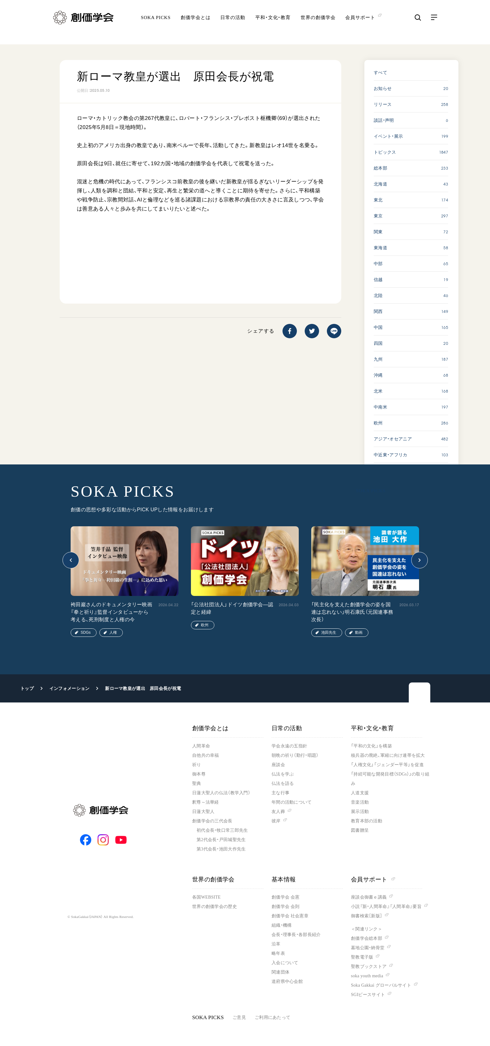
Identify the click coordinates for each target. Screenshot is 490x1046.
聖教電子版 (362, 957)
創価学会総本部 (366, 938)
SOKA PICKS (156, 23)
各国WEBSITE (206, 897)
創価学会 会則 (285, 906)
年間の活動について (292, 802)
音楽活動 (360, 802)
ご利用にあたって (272, 1017)
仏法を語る (283, 783)
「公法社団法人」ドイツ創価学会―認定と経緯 (232, 608)
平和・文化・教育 (273, 23)
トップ (27, 688)
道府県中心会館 (287, 981)
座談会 (278, 764)
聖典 (196, 783)
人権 (113, 632)
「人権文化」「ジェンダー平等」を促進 (387, 764)
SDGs (86, 632)
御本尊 (199, 774)
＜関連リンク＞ (366, 929)
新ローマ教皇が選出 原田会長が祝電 (143, 688)
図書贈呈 (360, 830)
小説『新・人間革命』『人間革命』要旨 (386, 906)
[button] (70, 560)
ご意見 (239, 1017)
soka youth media (367, 976)
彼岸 (276, 821)
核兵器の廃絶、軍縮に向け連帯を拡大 (388, 755)
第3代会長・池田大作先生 (221, 849)
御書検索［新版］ (366, 916)
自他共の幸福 (205, 755)
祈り (196, 764)
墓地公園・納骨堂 (367, 947)
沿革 (276, 944)
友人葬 (278, 811)
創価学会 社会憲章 (290, 916)
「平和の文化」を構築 (371, 746)
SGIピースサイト (368, 994)
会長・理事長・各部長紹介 (296, 934)
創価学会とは (195, 23)
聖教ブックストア (369, 966)
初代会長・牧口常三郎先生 (222, 830)
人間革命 (201, 746)
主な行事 (280, 793)
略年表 (278, 953)
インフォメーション (69, 688)
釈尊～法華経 (205, 802)
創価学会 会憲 (285, 897)
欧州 (204, 625)
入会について (285, 962)
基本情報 (284, 879)
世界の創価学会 (318, 23)
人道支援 (360, 793)
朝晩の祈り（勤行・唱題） (295, 755)
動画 (358, 632)
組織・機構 (282, 925)
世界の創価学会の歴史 (214, 906)
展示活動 (360, 811)
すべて (380, 72)
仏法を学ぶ (283, 774)
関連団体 (280, 972)
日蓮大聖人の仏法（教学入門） (221, 793)
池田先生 (328, 632)
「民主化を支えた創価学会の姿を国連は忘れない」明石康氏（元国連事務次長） (352, 612)
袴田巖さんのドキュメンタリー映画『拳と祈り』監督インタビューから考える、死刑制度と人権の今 (111, 612)
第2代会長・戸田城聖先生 (221, 839)
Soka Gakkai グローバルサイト (381, 985)
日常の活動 (232, 23)
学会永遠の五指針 (289, 746)
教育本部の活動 (366, 821)
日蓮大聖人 (203, 811)
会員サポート (373, 879)
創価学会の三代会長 (212, 821)
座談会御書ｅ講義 (369, 897)
